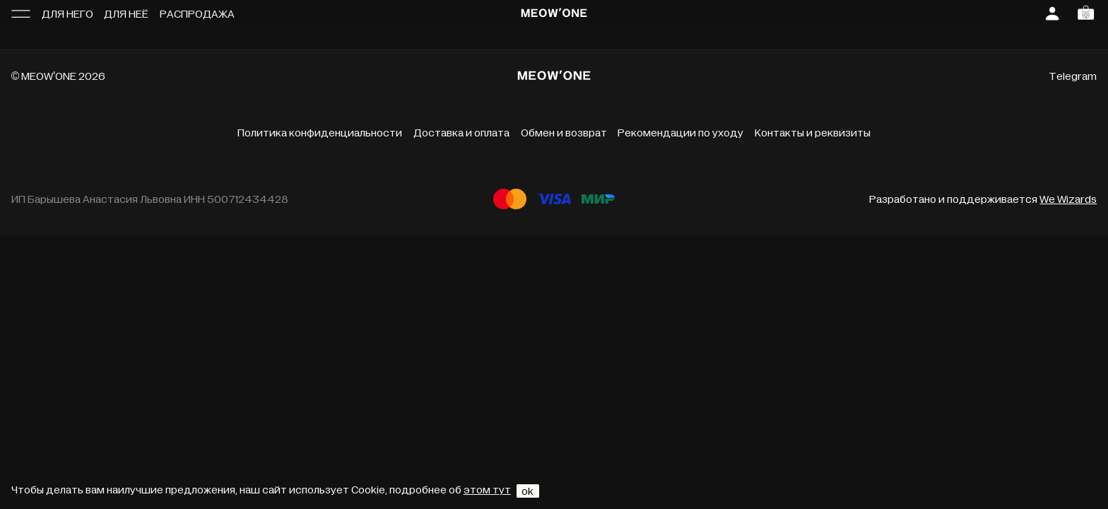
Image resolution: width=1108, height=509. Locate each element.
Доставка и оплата (461, 133)
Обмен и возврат (564, 133)
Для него (67, 14)
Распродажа (197, 14)
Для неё (126, 14)
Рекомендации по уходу (680, 133)
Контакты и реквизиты (813, 133)
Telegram (1073, 76)
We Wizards (1068, 199)
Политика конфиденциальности (319, 133)
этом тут (487, 490)
